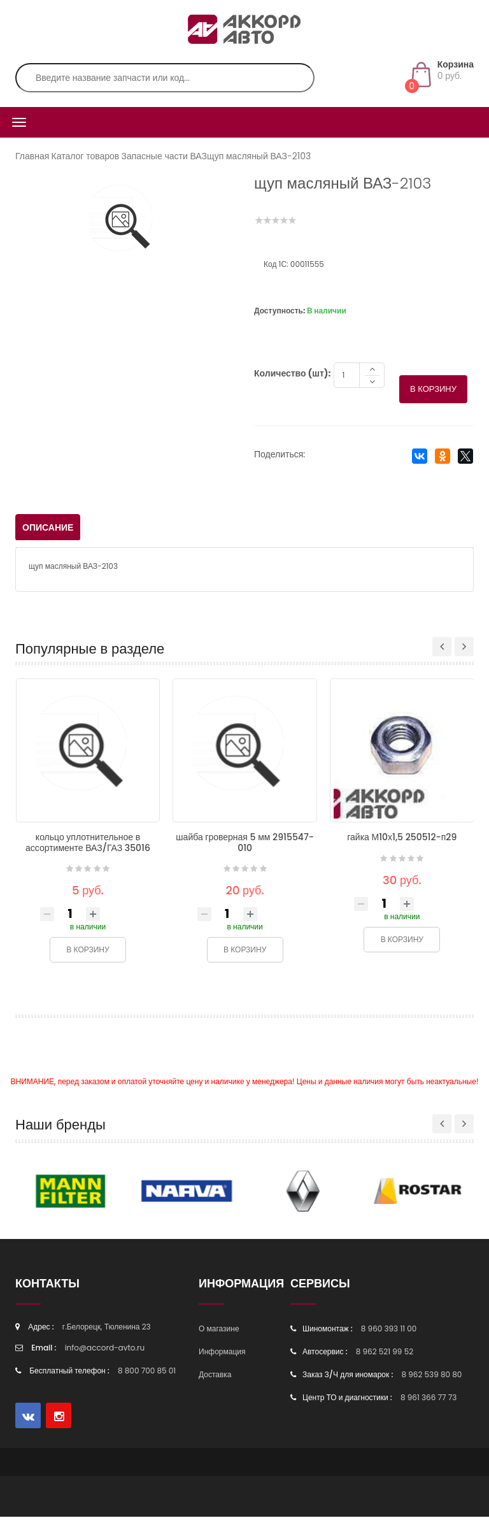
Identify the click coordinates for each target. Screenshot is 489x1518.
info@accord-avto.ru (105, 1348)
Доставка (215, 1375)
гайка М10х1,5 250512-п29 (402, 838)
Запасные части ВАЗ (164, 156)
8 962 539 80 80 (431, 1375)
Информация (222, 1352)
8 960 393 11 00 (389, 1329)
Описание (47, 528)
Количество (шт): (292, 374)
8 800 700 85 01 (147, 1371)
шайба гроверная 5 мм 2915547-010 (245, 844)
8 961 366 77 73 (428, 1398)
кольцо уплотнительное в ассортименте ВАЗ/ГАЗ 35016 (87, 844)
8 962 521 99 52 (384, 1352)
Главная (32, 156)
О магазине (219, 1329)
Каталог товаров (86, 156)
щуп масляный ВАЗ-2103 (259, 156)
